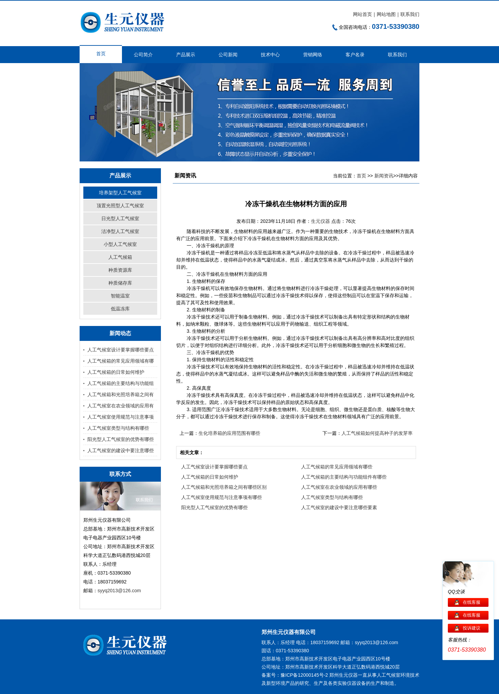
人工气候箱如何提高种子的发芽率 (377, 433)
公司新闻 (228, 54)
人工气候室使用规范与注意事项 (120, 417)
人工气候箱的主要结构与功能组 (120, 383)
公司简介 (143, 54)
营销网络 (312, 54)
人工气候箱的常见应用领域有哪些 (336, 466)
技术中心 (270, 54)
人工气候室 (388, 675)
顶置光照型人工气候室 (120, 205)
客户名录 (355, 54)
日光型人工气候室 (120, 218)
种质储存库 (120, 283)
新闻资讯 (383, 175)
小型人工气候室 (120, 244)
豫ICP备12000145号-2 (304, 675)
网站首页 (362, 14)
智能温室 (120, 295)
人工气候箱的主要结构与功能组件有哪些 (344, 477)
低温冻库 (120, 308)
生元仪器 (321, 221)
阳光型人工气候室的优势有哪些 (120, 439)
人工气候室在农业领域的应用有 (120, 405)
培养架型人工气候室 (120, 192)
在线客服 (471, 602)
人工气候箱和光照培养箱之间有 (120, 394)
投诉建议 (471, 628)
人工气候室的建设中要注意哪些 (120, 450)
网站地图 (386, 14)
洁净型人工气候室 (120, 231)
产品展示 (185, 54)
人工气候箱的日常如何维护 (115, 372)
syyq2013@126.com (119, 590)
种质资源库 (120, 270)
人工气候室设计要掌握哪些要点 (120, 349)
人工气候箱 (120, 257)
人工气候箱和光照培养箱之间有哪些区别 (224, 487)
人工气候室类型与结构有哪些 (118, 428)
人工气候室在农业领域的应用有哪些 (339, 487)
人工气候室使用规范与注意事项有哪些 (221, 497)
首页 (101, 53)
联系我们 (409, 14)
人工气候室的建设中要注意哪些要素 (339, 507)
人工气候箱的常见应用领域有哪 (120, 361)
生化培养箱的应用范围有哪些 (229, 433)
